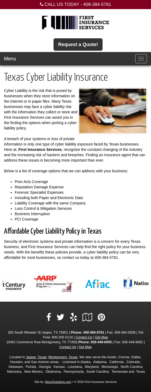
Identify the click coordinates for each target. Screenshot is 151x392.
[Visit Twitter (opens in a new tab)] (60, 317)
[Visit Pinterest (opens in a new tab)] (101, 317)
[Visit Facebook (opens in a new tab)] (49, 317)
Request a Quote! (78, 44)
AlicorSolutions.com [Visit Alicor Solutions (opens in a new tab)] (58, 381)
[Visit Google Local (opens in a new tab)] (87, 317)
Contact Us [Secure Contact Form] (84, 337)
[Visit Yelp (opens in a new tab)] (73, 317)
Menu (10, 58)
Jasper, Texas (36, 357)
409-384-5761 (97, 4)
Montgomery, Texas (63, 357)
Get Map (101, 337)
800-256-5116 (62, 337)
